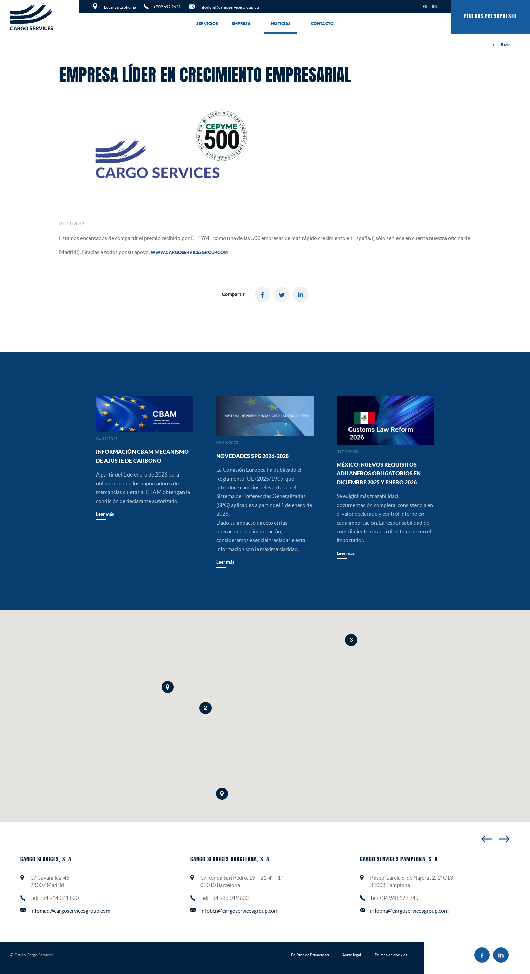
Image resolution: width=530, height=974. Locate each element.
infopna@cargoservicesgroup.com (409, 911)
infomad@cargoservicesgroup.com (70, 911)
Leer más (105, 514)
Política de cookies (391, 955)
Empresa (241, 23)
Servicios (207, 23)
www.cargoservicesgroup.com (189, 252)
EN (434, 6)
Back (501, 45)
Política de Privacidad (310, 955)
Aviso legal (351, 955)
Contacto (322, 23)
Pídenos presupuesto (490, 17)
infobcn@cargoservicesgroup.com (239, 911)
